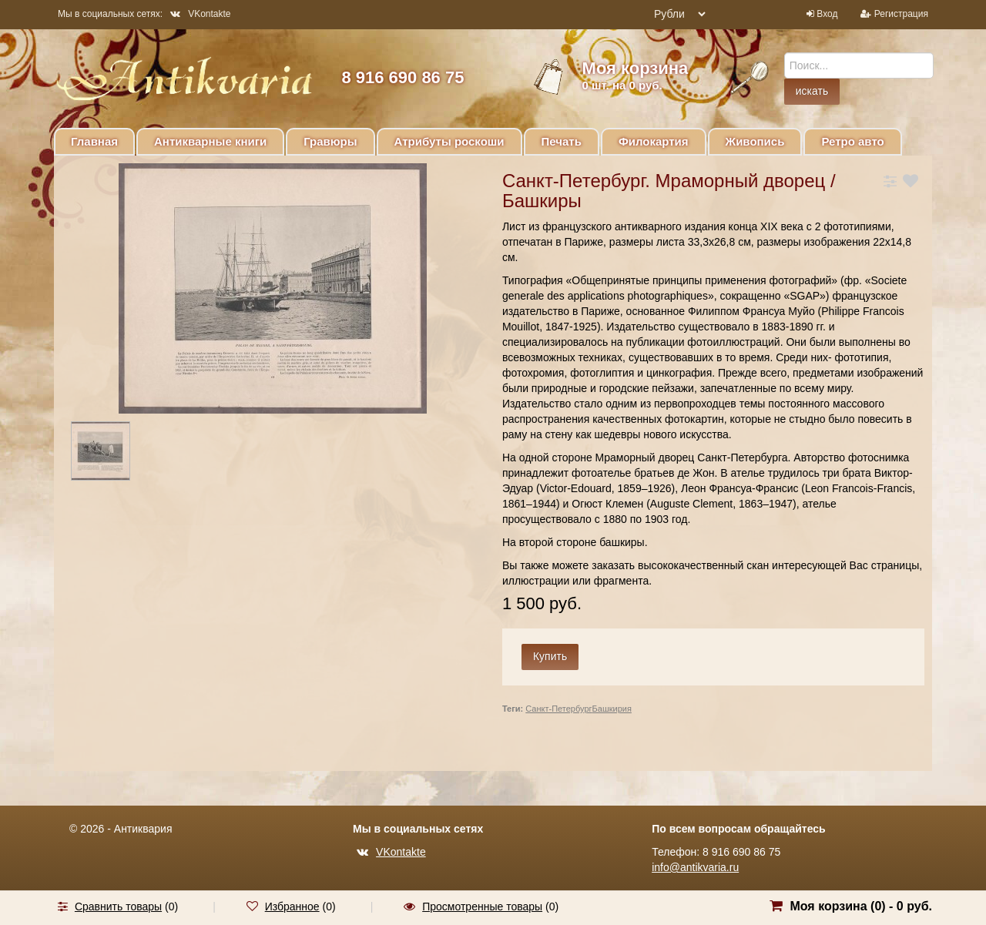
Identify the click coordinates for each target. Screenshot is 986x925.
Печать (562, 141)
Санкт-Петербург (558, 708)
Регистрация (901, 13)
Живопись (755, 141)
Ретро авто (852, 141)
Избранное (292, 906)
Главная (94, 141)
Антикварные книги (210, 141)
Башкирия (612, 708)
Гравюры (330, 141)
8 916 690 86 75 (402, 77)
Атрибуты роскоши (449, 141)
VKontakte (200, 13)
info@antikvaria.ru (695, 867)
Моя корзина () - (861, 906)
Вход (827, 13)
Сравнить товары (118, 906)
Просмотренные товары (482, 906)
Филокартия (654, 141)
